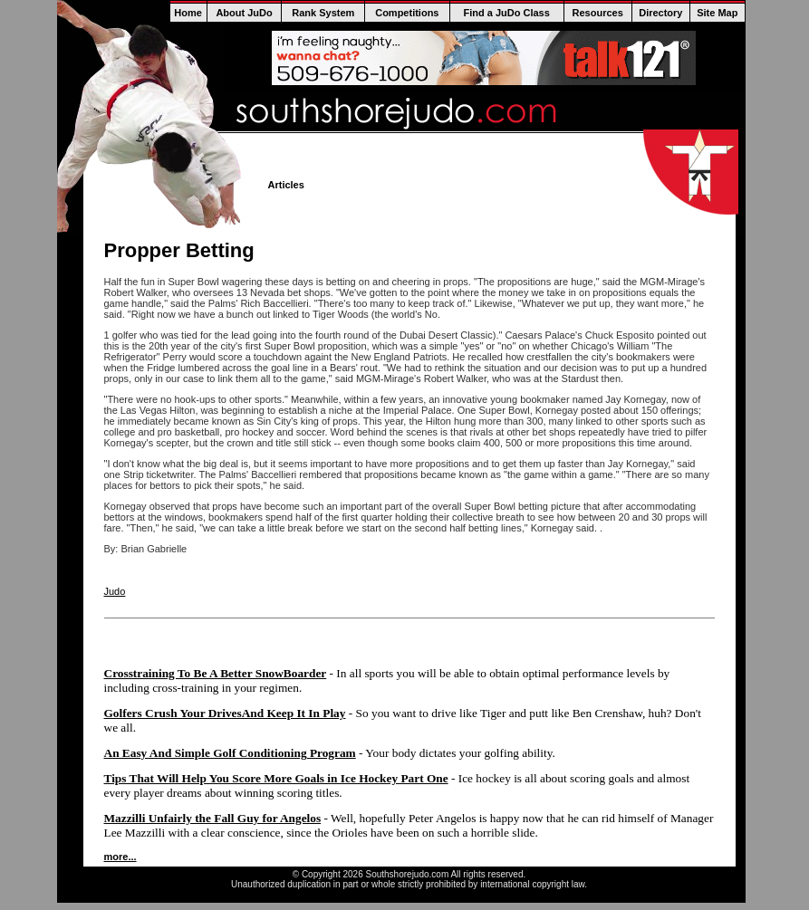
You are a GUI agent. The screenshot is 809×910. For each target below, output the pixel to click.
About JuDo (244, 12)
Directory (660, 12)
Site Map (717, 12)
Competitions (406, 12)
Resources (598, 12)
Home (188, 12)
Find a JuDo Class (506, 12)
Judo (115, 591)
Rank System (323, 12)
